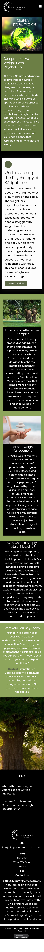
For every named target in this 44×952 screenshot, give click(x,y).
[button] (16, 283)
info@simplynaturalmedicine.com (22, 847)
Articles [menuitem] (22, 866)
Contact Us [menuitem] (22, 875)
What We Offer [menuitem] (22, 862)
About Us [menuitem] (22, 858)
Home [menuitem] (22, 853)
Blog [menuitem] (22, 870)
